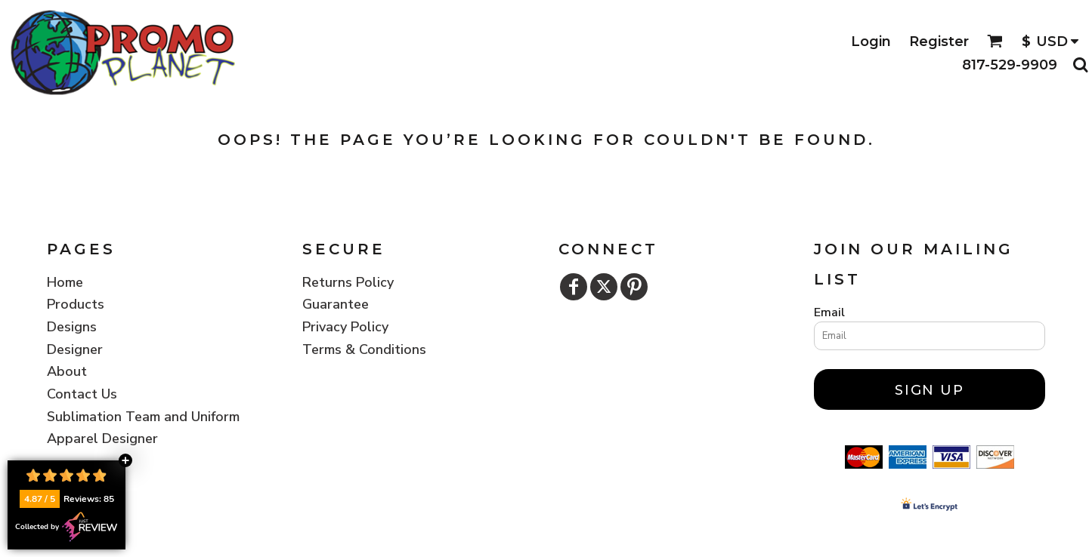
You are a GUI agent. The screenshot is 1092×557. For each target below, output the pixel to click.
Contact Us (82, 394)
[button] (995, 41)
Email (829, 312)
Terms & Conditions (364, 349)
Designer (75, 349)
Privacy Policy (345, 327)
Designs (72, 327)
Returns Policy (348, 282)
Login (871, 41)
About (67, 371)
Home (65, 282)
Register (939, 41)
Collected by (66, 527)
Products (75, 304)
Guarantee (335, 304)
